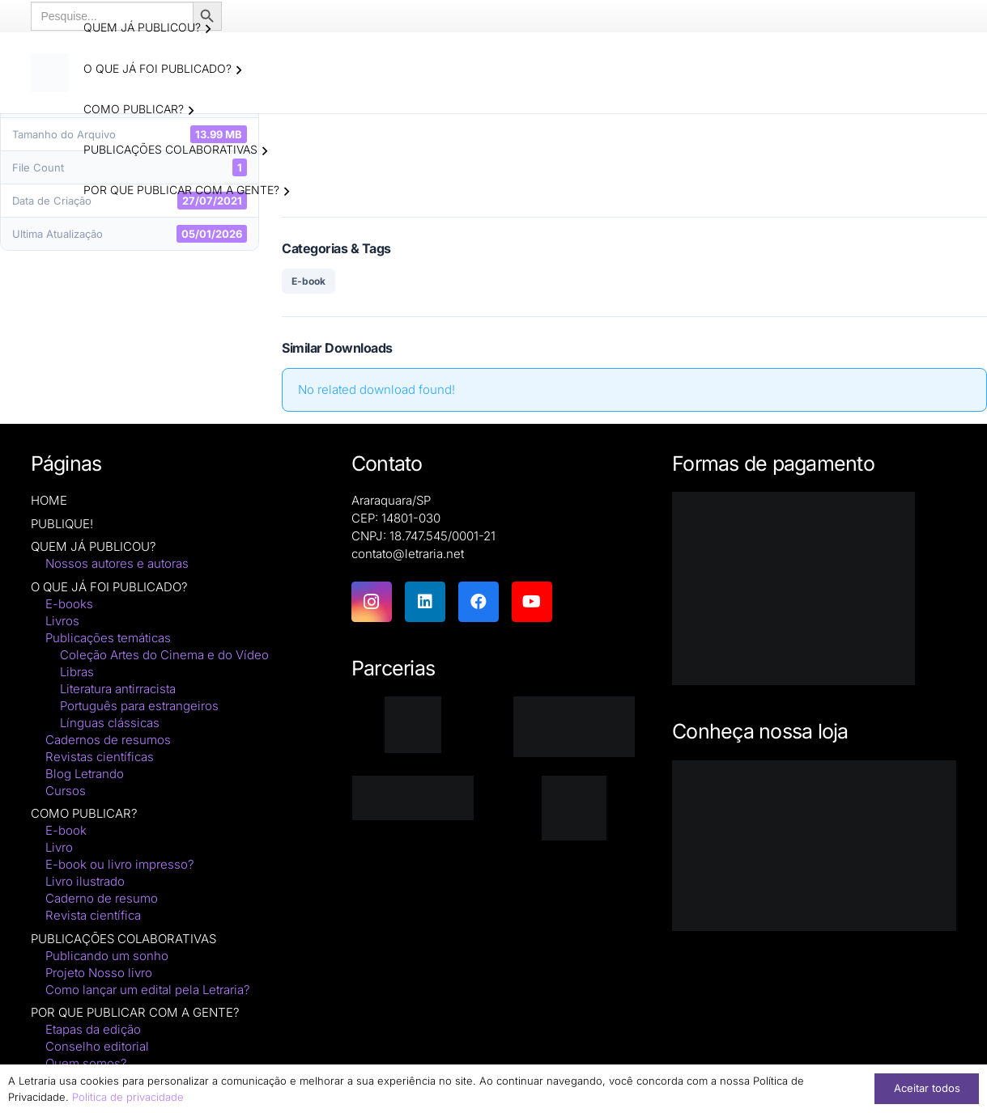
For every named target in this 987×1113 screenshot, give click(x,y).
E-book (308, 281)
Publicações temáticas (108, 637)
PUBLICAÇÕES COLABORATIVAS (123, 938)
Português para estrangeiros (139, 705)
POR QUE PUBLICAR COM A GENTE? (135, 1013)
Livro (59, 848)
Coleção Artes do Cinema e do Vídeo (164, 654)
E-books (69, 604)
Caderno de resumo (101, 899)
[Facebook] (478, 602)
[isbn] (574, 727)
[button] (208, 29)
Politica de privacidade (128, 1096)
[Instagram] (371, 602)
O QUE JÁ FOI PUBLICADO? (109, 587)
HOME (49, 501)
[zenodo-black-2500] (413, 798)
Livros (62, 620)
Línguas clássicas (110, 722)
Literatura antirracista (118, 688)
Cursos (65, 790)
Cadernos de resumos (108, 739)
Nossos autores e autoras (117, 564)
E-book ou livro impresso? (119, 865)
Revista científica (93, 916)
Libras (77, 671)
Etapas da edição (93, 1030)
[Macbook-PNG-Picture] (814, 846)
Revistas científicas (99, 756)
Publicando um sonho (106, 955)
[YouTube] (532, 602)
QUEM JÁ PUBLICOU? (93, 547)
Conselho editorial (97, 1047)
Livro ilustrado (85, 882)
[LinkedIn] (425, 602)
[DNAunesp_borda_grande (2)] (574, 808)
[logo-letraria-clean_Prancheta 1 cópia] (51, 73)
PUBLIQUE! (62, 523)
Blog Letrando (84, 773)
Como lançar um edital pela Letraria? (147, 989)
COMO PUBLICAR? (84, 814)
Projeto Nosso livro (98, 972)
